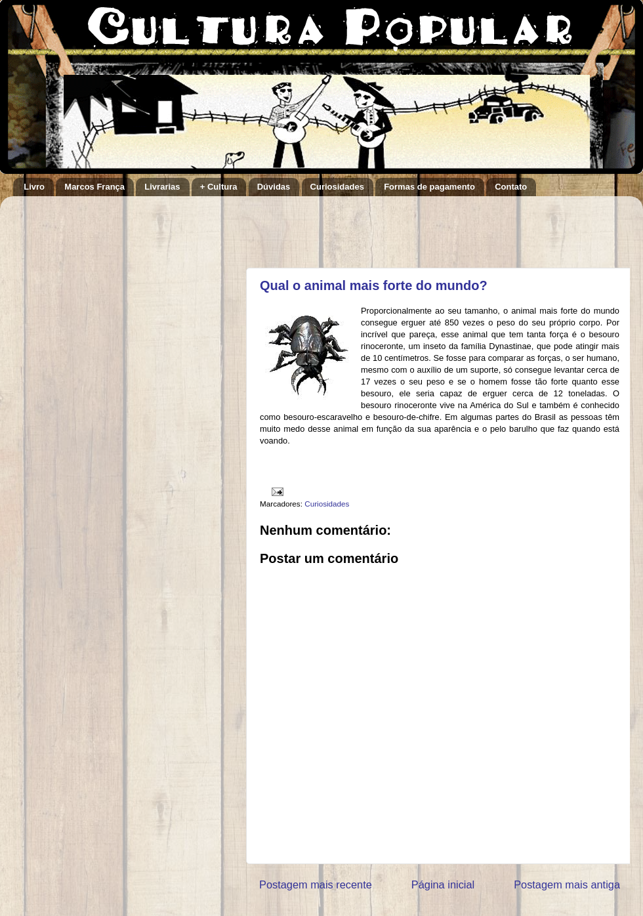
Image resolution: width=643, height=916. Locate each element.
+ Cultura (219, 187)
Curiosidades (337, 187)
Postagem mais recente (315, 884)
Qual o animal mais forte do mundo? (373, 285)
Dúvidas (274, 187)
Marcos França (94, 187)
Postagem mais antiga (567, 884)
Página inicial (442, 884)
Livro (34, 187)
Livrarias (162, 187)
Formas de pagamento (429, 187)
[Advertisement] (412, 225)
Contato (511, 187)
